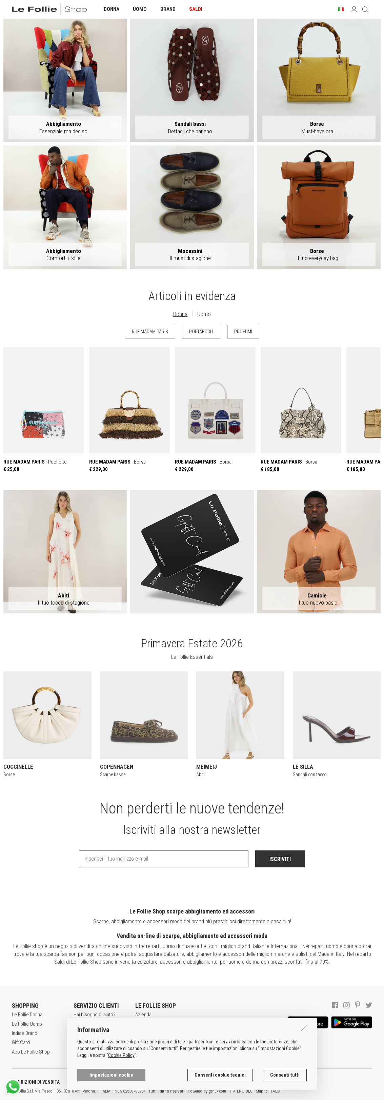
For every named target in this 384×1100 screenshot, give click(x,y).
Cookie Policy (121, 1055)
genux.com (217, 1091)
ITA (233, 1091)
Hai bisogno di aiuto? (95, 1014)
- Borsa (129, 409)
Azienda (143, 1014)
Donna (180, 314)
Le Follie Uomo (27, 1024)
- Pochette (43, 409)
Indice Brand (24, 1033)
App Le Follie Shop (31, 1052)
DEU (249, 1091)
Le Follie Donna (27, 1014)
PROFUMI (243, 331)
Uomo (204, 314)
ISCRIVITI (280, 859)
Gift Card (21, 1042)
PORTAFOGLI (201, 331)
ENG (240, 1091)
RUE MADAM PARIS (150, 331)
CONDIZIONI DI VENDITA (36, 1082)
